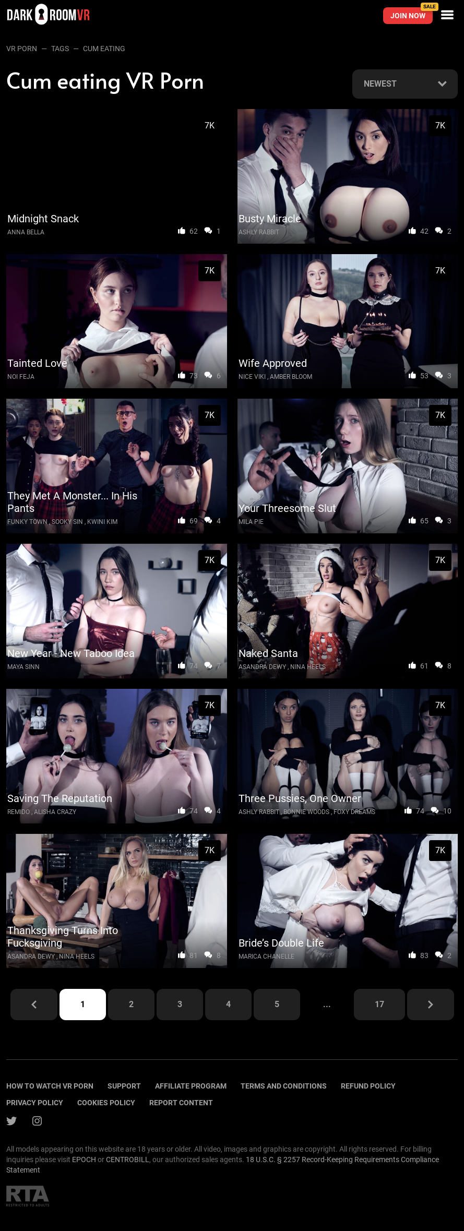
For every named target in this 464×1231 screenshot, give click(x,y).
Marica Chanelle (266, 956)
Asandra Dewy (262, 667)
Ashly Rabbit (259, 232)
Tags (60, 48)
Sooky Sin (67, 521)
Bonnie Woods (306, 812)
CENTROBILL (127, 1159)
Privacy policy (34, 1102)
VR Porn (21, 48)
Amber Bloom (291, 376)
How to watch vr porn (49, 1086)
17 (379, 1004)
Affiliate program (191, 1086)
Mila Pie (251, 521)
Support (124, 1086)
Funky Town (27, 521)
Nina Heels (308, 667)
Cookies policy (106, 1102)
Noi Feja (20, 376)
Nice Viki (252, 376)
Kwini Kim (102, 521)
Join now (411, 13)
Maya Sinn (23, 667)
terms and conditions (284, 1086)
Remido (18, 812)
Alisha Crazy (55, 812)
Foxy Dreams (354, 812)
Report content (181, 1102)
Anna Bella (25, 232)
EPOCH (84, 1159)
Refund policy (368, 1086)
